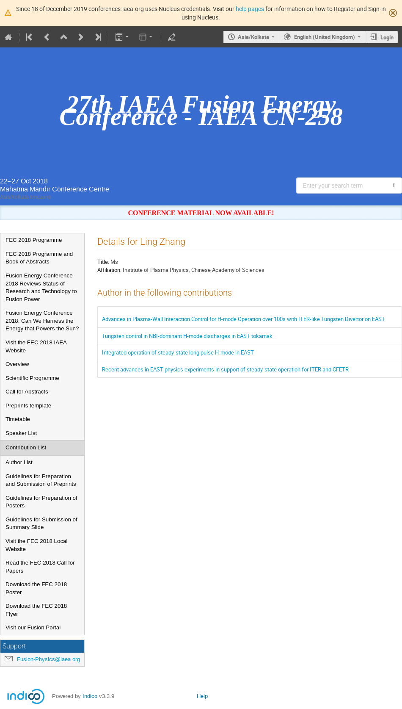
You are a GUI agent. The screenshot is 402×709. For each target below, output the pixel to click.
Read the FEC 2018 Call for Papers (40, 566)
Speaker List (21, 433)
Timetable (18, 419)
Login (387, 37)
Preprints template (28, 405)
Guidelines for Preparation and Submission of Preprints (41, 480)
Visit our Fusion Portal (33, 627)
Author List (19, 462)
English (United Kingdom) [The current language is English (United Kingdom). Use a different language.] (324, 37)
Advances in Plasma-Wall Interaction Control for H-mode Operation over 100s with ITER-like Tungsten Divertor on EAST (243, 319)
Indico (90, 696)
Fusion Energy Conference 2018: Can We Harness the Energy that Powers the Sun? (42, 321)
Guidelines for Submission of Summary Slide (41, 523)
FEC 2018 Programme (34, 240)
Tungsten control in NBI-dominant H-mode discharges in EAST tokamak (187, 336)
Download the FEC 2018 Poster (36, 588)
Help (202, 696)
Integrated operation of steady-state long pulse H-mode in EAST (178, 352)
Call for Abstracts (27, 391)
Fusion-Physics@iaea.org (48, 659)
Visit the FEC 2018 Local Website (36, 545)
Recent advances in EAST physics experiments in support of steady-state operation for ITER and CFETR (225, 369)
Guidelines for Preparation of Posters (41, 502)
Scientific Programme (32, 378)
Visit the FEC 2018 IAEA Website (36, 346)
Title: (103, 262)
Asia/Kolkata (253, 37)
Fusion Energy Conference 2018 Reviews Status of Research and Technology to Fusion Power (41, 287)
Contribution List (26, 447)
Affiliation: (109, 270)
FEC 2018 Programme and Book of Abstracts (39, 258)
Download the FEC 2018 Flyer (36, 610)
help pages (250, 9)
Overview (17, 364)
